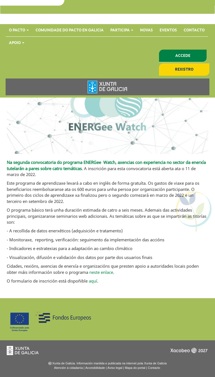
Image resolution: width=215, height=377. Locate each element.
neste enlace (101, 272)
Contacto (194, 30)
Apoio (16, 43)
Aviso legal (115, 367)
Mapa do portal (135, 367)
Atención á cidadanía (68, 367)
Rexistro (184, 69)
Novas (146, 30)
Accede (182, 56)
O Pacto (19, 30)
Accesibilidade (95, 367)
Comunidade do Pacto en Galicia (70, 30)
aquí (93, 281)
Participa (121, 30)
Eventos (168, 30)
